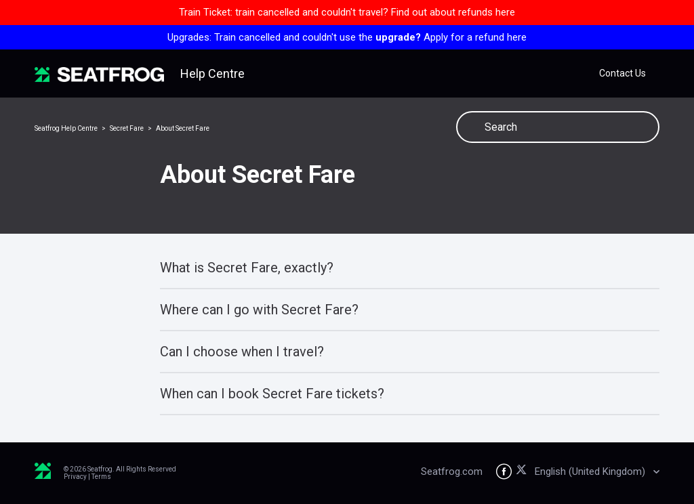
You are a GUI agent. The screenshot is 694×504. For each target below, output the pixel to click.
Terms (101, 476)
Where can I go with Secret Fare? (259, 309)
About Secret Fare (182, 128)
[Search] (557, 127)
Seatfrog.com (452, 471)
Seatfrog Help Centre (66, 128)
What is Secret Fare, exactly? (246, 267)
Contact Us (622, 73)
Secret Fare (127, 128)
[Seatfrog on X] (523, 471)
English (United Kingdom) (591, 471)
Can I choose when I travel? (242, 351)
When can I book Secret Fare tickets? (272, 393)
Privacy (75, 476)
